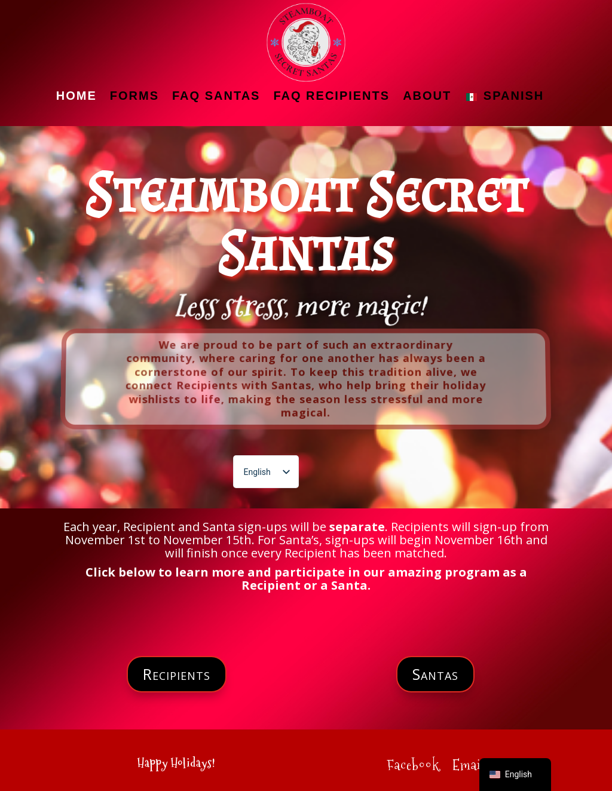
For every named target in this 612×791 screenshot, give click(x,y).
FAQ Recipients (331, 95)
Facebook (413, 767)
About (427, 95)
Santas (435, 674)
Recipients (176, 674)
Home (76, 95)
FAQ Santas (216, 95)
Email (468, 767)
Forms (134, 95)
